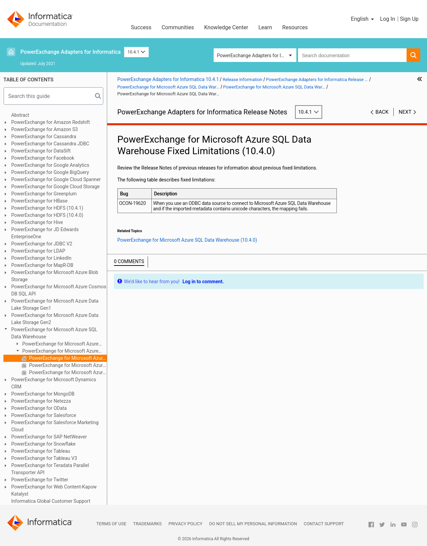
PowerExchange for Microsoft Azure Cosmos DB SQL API (58, 290)
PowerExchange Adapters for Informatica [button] (256, 55)
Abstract (20, 115)
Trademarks (147, 523)
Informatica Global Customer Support (51, 501)
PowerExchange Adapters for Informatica (70, 52)
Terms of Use (111, 523)
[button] (363, 19)
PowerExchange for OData (39, 408)
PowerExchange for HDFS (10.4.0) (47, 215)
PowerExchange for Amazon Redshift (50, 122)
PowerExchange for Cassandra (43, 136)
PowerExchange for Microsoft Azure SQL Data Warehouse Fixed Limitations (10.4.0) (67, 358)
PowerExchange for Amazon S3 (44, 129)
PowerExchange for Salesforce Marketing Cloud (55, 426)
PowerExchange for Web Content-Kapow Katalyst (54, 490)
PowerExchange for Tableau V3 (44, 458)
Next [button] (405, 112)
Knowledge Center (226, 27)
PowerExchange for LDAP (38, 251)
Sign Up (409, 19)
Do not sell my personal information (253, 523)
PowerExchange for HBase (39, 201)
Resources (295, 27)
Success (141, 27)
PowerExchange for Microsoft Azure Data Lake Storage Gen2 (54, 318)
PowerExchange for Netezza (41, 401)
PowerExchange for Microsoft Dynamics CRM (53, 383)
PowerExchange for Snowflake (43, 444)
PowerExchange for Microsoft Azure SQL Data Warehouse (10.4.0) (56, 351)
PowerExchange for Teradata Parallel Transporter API (50, 469)
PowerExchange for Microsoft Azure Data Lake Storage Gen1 (54, 304)
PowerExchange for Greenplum (44, 193)
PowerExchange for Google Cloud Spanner (56, 179)
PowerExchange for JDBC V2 (41, 243)
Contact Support (324, 523)
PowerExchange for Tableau (40, 451)
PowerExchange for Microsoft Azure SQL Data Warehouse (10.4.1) (56, 344)
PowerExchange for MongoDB (43, 394)
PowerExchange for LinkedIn (41, 258)
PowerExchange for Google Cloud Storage (55, 186)
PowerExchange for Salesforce (43, 415)
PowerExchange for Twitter (39, 479)
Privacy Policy (185, 523)
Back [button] (382, 112)
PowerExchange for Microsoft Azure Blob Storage (54, 276)
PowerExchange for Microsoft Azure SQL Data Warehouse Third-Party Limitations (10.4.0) (67, 372)
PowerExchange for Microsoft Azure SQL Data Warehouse (54, 333)
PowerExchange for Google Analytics (50, 165)
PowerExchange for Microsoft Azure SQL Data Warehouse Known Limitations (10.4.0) (67, 365)
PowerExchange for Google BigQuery (50, 172)
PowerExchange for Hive (37, 222)
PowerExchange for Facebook (42, 158)
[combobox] (352, 55)
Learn (265, 27)
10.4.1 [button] (136, 51)
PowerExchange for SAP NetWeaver (49, 436)
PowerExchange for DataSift (41, 151)
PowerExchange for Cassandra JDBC (50, 143)
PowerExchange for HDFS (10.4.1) (47, 208)
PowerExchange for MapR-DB (42, 265)
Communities (178, 27)
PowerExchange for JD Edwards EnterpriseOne (45, 233)
